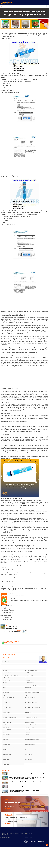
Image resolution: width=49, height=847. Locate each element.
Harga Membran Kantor (30, 692)
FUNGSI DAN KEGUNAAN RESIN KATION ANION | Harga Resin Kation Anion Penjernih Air (27, 769)
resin (4, 737)
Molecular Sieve (28, 727)
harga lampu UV (28, 690)
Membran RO (27, 724)
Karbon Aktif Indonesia (29, 717)
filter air (4, 682)
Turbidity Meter (28, 752)
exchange (5, 680)
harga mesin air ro (6, 697)
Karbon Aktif (27, 714)
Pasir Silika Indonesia (29, 732)
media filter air (6, 722)
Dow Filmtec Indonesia (29, 677)
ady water (5, 665)
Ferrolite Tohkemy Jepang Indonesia (32, 680)
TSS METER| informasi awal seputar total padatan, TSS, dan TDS (24, 781)
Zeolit (26, 757)
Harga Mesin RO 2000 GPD (8, 700)
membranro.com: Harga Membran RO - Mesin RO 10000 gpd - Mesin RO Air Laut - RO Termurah (28, 844)
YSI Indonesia (5, 757)
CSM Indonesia (28, 675)
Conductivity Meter (6, 675)
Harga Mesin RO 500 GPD (30, 700)
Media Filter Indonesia (29, 722)
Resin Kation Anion (28, 737)
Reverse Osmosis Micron (30, 739)
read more (8, 803)
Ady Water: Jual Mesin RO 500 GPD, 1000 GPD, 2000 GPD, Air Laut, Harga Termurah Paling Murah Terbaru (25, 786)
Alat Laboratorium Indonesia (31, 665)
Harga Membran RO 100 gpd (8, 695)
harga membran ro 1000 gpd (31, 695)
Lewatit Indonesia (6, 719)
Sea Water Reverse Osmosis (31, 742)
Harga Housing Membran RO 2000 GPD (33, 687)
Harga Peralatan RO (7, 702)
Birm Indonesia (28, 672)
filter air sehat (27, 685)
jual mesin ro (27, 710)
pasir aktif (27, 729)
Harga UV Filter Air (6, 705)
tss (3, 752)
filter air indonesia (6, 685)
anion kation (27, 667)
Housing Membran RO (7, 707)
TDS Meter (5, 747)
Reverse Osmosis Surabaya (8, 742)
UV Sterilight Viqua (6, 754)
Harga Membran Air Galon (8, 692)
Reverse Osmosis (6, 739)
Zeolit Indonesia (6, 759)
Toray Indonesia (28, 747)
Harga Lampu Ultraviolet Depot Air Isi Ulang (11, 690)
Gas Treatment (6, 687)
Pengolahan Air (6, 734)
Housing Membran (28, 705)
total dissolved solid (7, 749)
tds (25, 744)
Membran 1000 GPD (7, 724)
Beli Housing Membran (7, 672)
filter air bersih (28, 682)
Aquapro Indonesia (29, 670)
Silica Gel (5, 744)
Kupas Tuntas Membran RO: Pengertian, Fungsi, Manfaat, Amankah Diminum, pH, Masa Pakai (27, 777)
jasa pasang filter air (29, 707)
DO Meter (5, 677)
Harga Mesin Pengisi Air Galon (31, 697)
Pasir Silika (5, 732)
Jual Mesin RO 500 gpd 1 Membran (10, 712)
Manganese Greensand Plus (31, 719)
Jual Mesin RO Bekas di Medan (31, 712)
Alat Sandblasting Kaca (7, 667)
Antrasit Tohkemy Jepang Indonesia (10, 670)
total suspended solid (29, 749)
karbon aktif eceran (7, 717)
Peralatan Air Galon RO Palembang (32, 734)
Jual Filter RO (5, 710)
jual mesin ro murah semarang (9, 714)
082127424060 (5, 829)
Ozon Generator (6, 729)
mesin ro (4, 727)
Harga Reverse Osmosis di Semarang (33, 702)
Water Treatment (28, 754)
